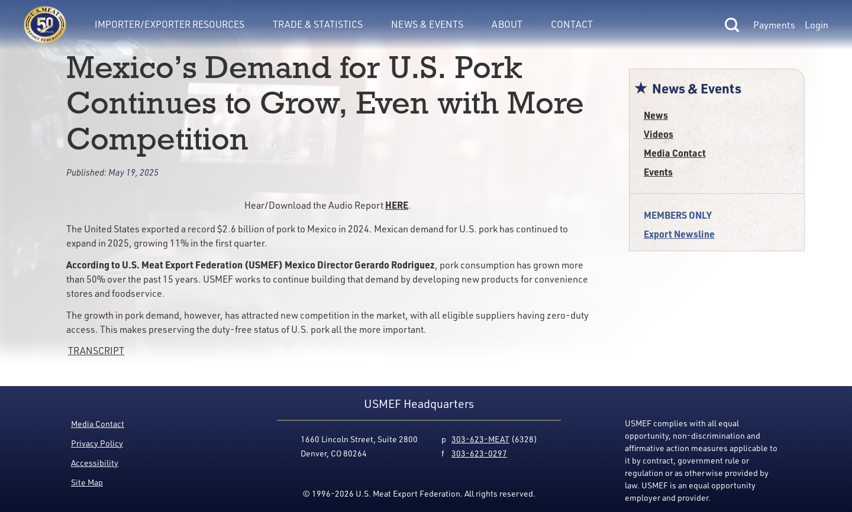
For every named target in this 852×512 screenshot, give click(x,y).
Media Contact (675, 153)
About (507, 24)
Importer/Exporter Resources (169, 24)
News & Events (427, 24)
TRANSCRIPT (96, 351)
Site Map (87, 482)
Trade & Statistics (318, 24)
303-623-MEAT (480, 439)
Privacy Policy (97, 443)
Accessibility (94, 463)
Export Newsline (679, 234)
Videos (658, 134)
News (656, 115)
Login (816, 25)
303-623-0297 (479, 453)
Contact (572, 24)
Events (658, 172)
